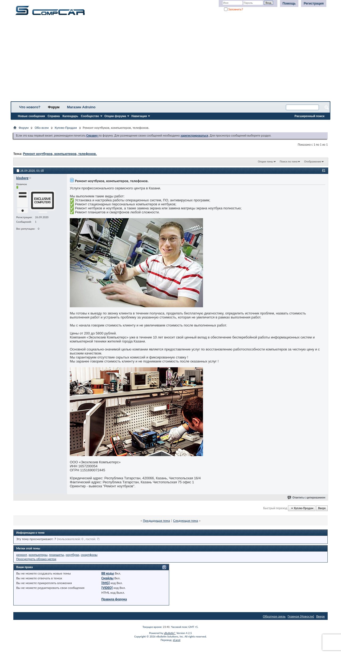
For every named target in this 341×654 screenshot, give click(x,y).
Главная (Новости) (301, 616)
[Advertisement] (166, 60)
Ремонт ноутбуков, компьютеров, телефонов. (60, 153)
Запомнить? (233, 9)
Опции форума (115, 116)
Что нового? (29, 107)
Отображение (312, 161)
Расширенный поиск (309, 116)
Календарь (70, 116)
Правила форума (114, 599)
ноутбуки (72, 555)
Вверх (322, 508)
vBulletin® (170, 633)
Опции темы (265, 161)
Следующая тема (185, 521)
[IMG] (105, 583)
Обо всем (41, 128)
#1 (323, 170)
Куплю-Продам (66, 128)
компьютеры (38, 555)
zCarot (177, 640)
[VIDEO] (107, 588)
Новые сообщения (31, 116)
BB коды (107, 573)
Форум (53, 107)
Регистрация (314, 3)
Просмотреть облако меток (36, 559)
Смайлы (107, 578)
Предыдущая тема (156, 521)
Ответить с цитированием (306, 497)
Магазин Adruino (81, 107)
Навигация (139, 116)
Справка (54, 116)
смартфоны (89, 555)
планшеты (56, 555)
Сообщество (90, 116)
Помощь (289, 3)
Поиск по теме (289, 161)
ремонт (21, 555)
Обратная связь (274, 616)
